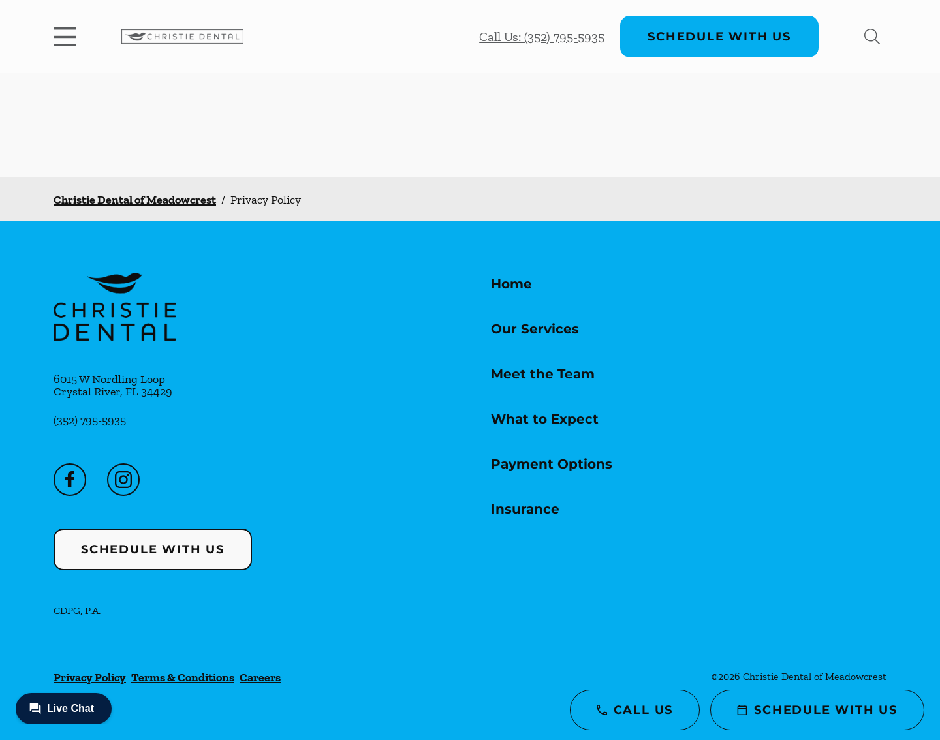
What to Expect (545, 419)
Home (511, 284)
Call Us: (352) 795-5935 (541, 36)
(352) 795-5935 (90, 420)
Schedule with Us (719, 36)
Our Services (535, 329)
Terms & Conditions (182, 677)
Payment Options (551, 464)
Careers (260, 677)
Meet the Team (543, 374)
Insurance (525, 509)
